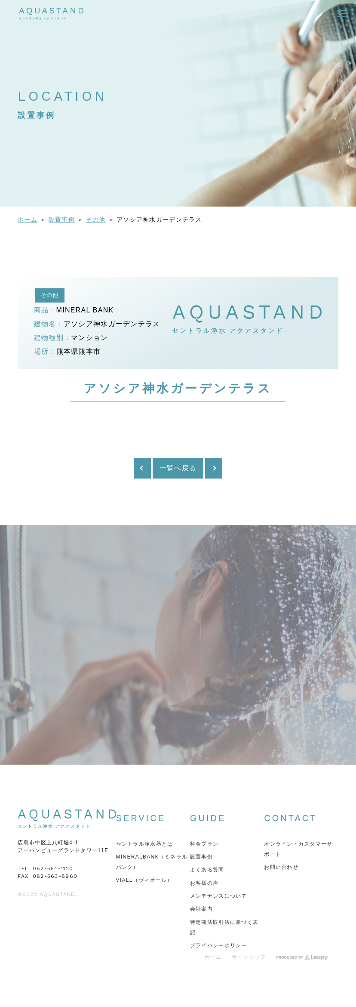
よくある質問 (207, 870)
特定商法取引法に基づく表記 (224, 927)
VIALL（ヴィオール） (144, 880)
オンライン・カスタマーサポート (298, 849)
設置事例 (62, 219)
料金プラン (204, 844)
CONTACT (290, 818)
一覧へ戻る (178, 468)
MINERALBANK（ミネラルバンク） (152, 862)
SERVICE (141, 818)
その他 (96, 219)
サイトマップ (249, 957)
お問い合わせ (281, 867)
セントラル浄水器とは (144, 844)
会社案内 (201, 909)
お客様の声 (204, 883)
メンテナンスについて (218, 896)
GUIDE (208, 818)
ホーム (27, 219)
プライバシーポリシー (218, 945)
